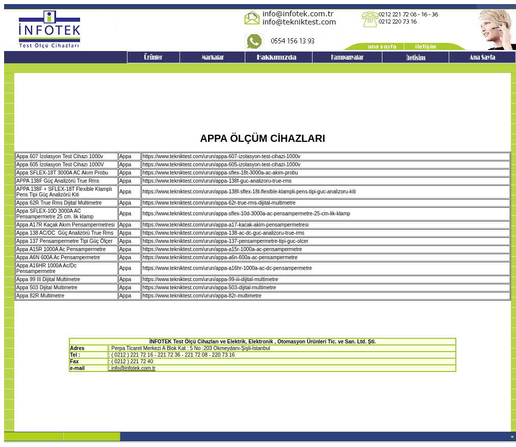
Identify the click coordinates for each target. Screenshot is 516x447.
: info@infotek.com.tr (132, 368)
